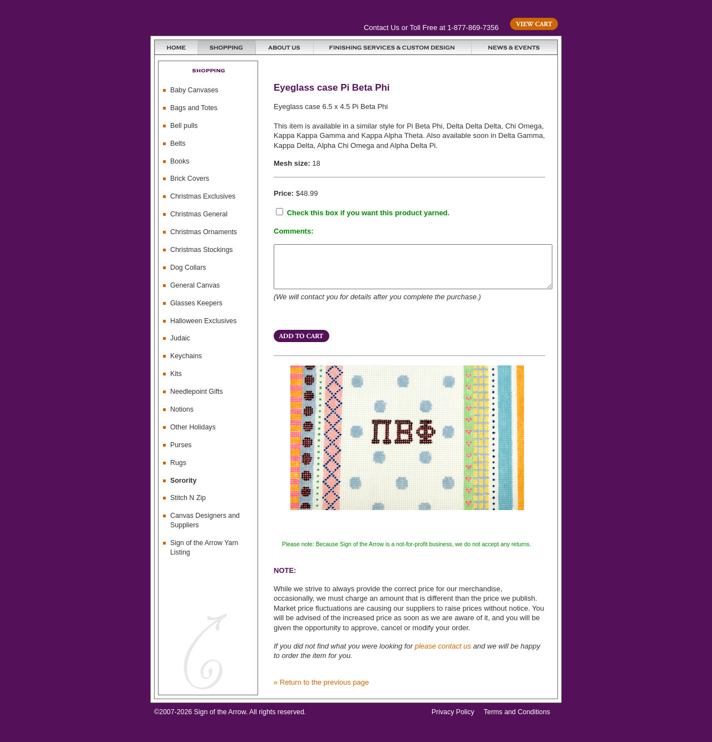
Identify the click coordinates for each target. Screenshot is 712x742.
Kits (176, 374)
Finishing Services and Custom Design (393, 47)
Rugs (178, 463)
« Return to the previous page (321, 690)
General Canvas (195, 285)
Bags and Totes (193, 108)
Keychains (186, 356)
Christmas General (199, 214)
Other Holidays (193, 427)
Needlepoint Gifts (196, 391)
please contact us (443, 654)
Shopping (227, 47)
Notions (182, 409)
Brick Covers (189, 178)
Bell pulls (183, 126)
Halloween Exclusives (203, 321)
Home (176, 47)
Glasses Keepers (196, 303)
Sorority (183, 480)
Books (179, 161)
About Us (285, 47)
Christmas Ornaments (203, 232)
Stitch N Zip (188, 498)
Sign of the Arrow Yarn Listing (204, 547)
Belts (177, 143)
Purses (180, 445)
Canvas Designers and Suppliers (205, 520)
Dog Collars (188, 267)
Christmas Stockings (201, 250)
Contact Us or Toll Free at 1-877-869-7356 (431, 27)
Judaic (180, 338)
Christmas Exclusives (202, 196)
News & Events (514, 47)
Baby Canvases (194, 90)
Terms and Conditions (517, 720)
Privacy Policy (453, 720)
